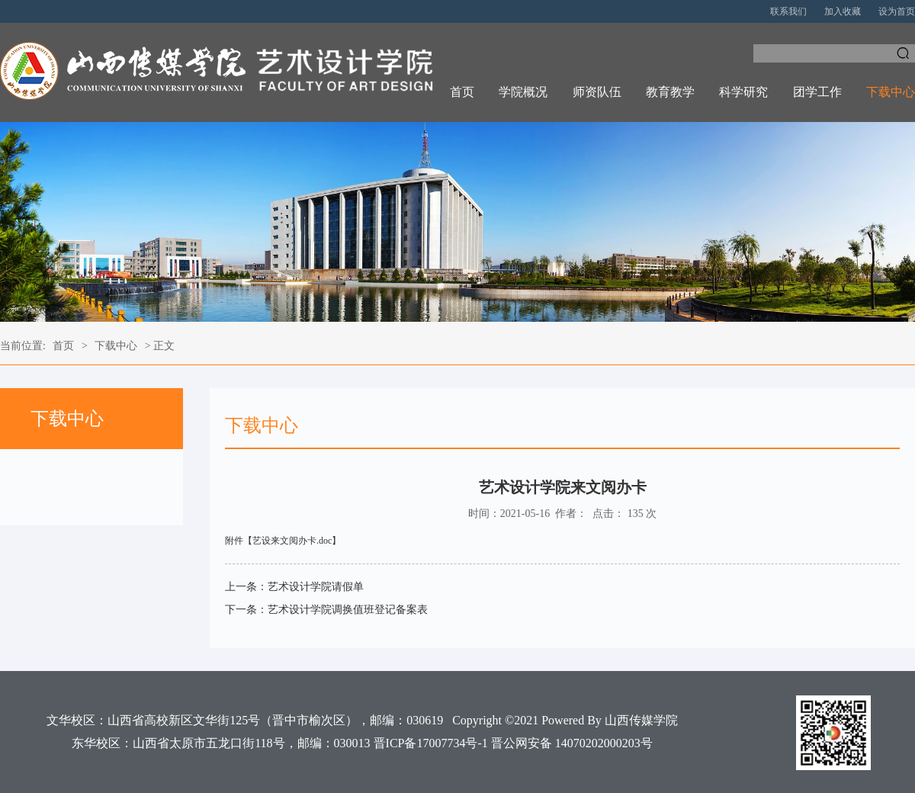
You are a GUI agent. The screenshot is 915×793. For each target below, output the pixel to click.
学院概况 (523, 91)
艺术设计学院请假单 (316, 586)
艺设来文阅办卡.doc (292, 540)
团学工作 (817, 91)
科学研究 (743, 91)
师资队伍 (597, 91)
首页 (462, 91)
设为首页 (896, 11)
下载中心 (890, 91)
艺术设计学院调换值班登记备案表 (348, 609)
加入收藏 (842, 11)
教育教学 (670, 91)
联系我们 (788, 11)
